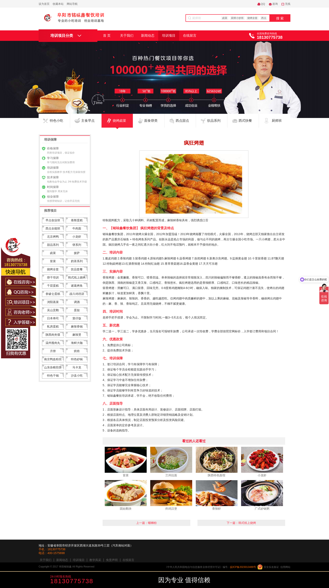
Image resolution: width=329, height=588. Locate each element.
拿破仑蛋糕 (53, 293)
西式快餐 (245, 123)
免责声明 (112, 560)
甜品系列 (53, 244)
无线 (287, 3)
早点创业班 (53, 220)
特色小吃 (56, 123)
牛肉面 (76, 228)
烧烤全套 (252, 18)
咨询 (275, 3)
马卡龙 (76, 367)
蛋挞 (77, 310)
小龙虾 (76, 236)
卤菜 (224, 18)
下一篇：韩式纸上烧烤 (241, 523)
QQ (263, 3)
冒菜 (53, 261)
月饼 (53, 351)
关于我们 (126, 35)
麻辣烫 (76, 334)
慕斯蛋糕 (77, 220)
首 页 (107, 35)
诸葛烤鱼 (77, 285)
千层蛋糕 (53, 285)
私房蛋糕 (53, 326)
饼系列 (76, 244)
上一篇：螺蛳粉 (146, 523)
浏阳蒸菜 (53, 302)
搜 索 (280, 18)
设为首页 (44, 3)
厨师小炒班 (237, 18)
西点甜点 (182, 123)
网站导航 (72, 3)
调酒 (77, 302)
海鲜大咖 (77, 343)
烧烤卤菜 (119, 123)
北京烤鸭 (53, 236)
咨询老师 (142, 580)
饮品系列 (214, 123)
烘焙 (77, 351)
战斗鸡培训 (76, 293)
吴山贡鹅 (53, 310)
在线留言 (189, 35)
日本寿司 (53, 318)
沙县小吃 (77, 375)
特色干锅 (53, 375)
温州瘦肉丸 (53, 343)
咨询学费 (111, 580)
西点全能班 (53, 228)
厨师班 (277, 123)
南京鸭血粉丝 (53, 359)
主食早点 (88, 123)
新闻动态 (147, 35)
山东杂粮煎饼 (53, 367)
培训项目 (168, 35)
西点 (263, 18)
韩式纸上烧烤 (77, 277)
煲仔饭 (76, 318)
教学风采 (95, 560)
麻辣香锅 (77, 326)
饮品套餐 (77, 269)
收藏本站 (58, 3)
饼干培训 (53, 277)
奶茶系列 (77, 261)
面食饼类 (151, 123)
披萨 (77, 253)
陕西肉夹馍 (53, 334)
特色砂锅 (77, 359)
